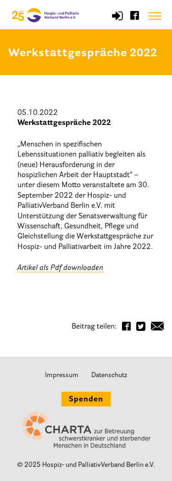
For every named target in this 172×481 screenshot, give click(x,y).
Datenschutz (109, 375)
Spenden (86, 399)
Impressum (61, 375)
